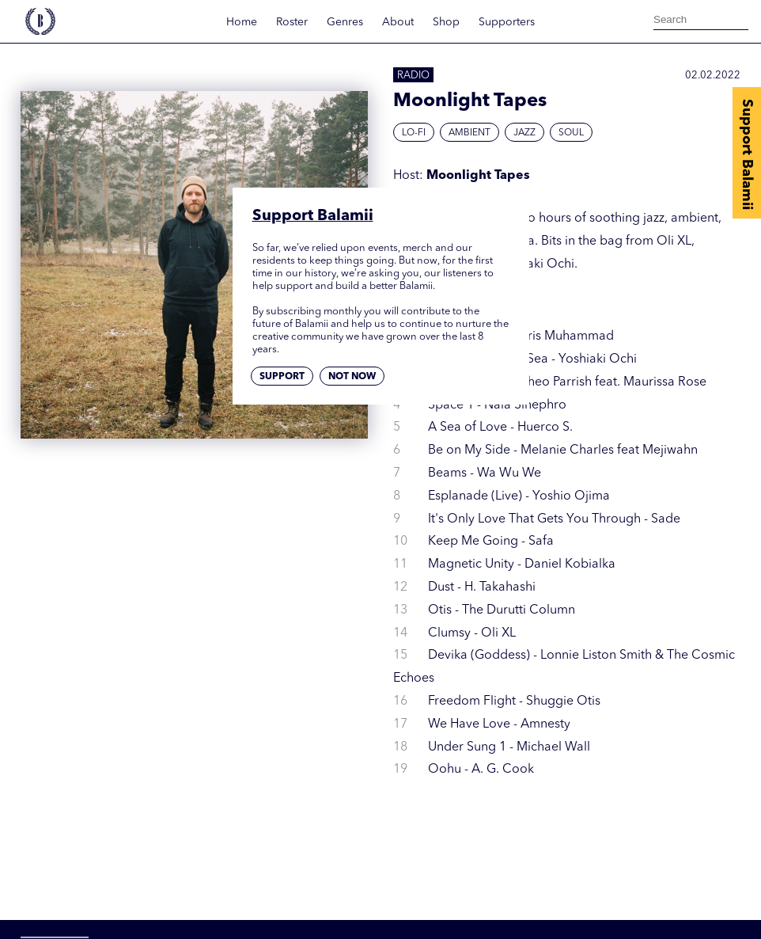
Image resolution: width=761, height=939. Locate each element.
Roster (292, 22)
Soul (571, 133)
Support (282, 377)
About (398, 22)
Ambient (469, 133)
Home (241, 22)
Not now (352, 377)
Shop (446, 22)
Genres (345, 22)
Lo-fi (414, 133)
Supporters (507, 22)
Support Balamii (747, 154)
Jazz (524, 133)
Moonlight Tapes (478, 175)
